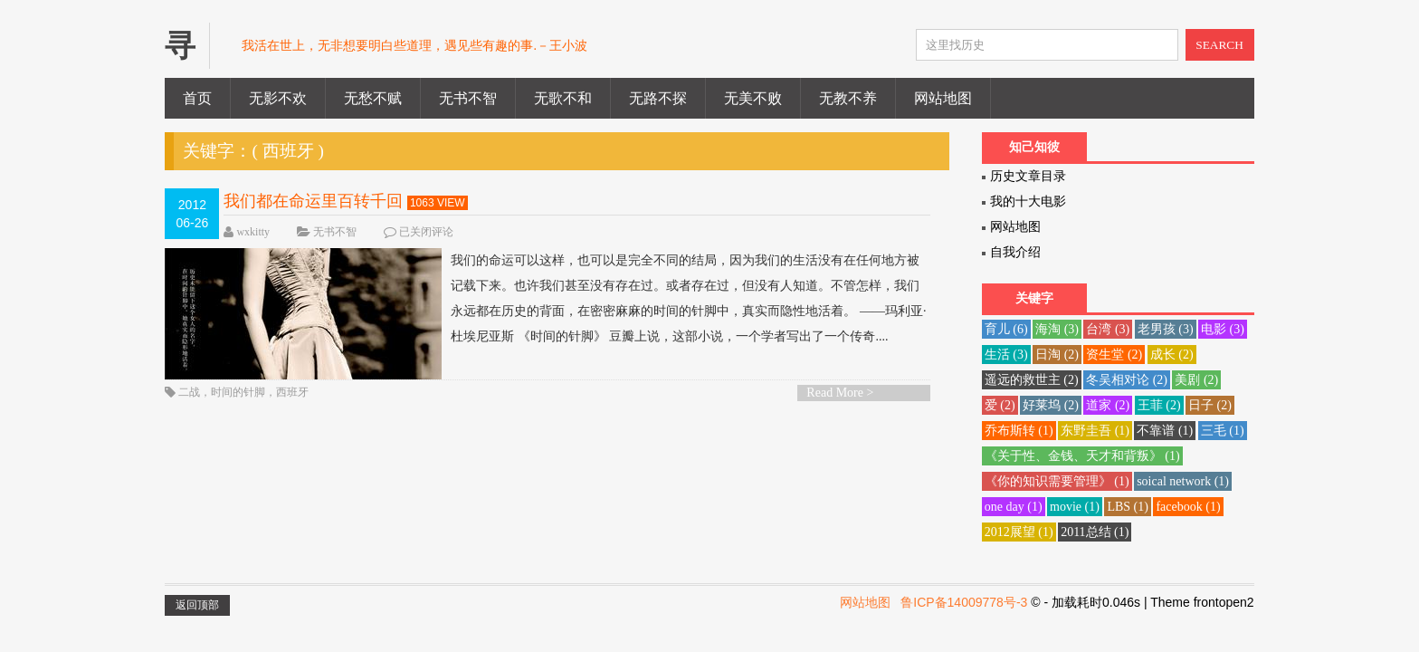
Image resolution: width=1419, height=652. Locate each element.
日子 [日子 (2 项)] (1210, 405)
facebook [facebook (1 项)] (1188, 506)
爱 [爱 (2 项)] (1000, 405)
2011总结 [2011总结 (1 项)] (1095, 532)
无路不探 (658, 98)
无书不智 (468, 98)
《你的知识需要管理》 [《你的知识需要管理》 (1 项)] (1057, 481)
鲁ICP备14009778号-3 (963, 602)
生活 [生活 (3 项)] (1006, 354)
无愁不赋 (373, 98)
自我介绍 (1015, 252)
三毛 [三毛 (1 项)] (1222, 430)
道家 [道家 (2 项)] (1107, 405)
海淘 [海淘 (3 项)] (1057, 329)
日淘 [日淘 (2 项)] (1057, 354)
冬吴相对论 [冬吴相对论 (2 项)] (1126, 380)
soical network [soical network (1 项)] (1183, 481)
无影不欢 (278, 98)
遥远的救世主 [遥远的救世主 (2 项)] (1032, 380)
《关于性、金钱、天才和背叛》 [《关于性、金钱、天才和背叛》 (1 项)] (1082, 456)
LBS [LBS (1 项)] (1127, 506)
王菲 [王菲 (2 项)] (1159, 405)
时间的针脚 (238, 392)
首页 (197, 98)
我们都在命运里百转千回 (313, 201)
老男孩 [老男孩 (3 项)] (1166, 329)
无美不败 (753, 98)
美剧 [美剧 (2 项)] (1196, 380)
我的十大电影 (1028, 201)
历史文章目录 (1028, 176)
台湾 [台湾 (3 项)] (1107, 329)
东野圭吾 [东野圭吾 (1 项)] (1095, 430)
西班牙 (292, 392)
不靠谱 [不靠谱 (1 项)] (1165, 430)
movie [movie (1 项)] (1075, 506)
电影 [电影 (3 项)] (1222, 329)
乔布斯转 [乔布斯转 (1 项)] (1019, 430)
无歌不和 (563, 98)
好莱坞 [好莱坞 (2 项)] (1051, 405)
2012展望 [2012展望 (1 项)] (1019, 532)
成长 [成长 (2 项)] (1172, 354)
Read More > (839, 392)
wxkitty (253, 231)
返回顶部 (197, 605)
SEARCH (1219, 45)
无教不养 (848, 98)
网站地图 (943, 98)
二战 (189, 392)
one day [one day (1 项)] (1014, 506)
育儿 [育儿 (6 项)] (1006, 329)
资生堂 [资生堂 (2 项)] (1114, 354)
